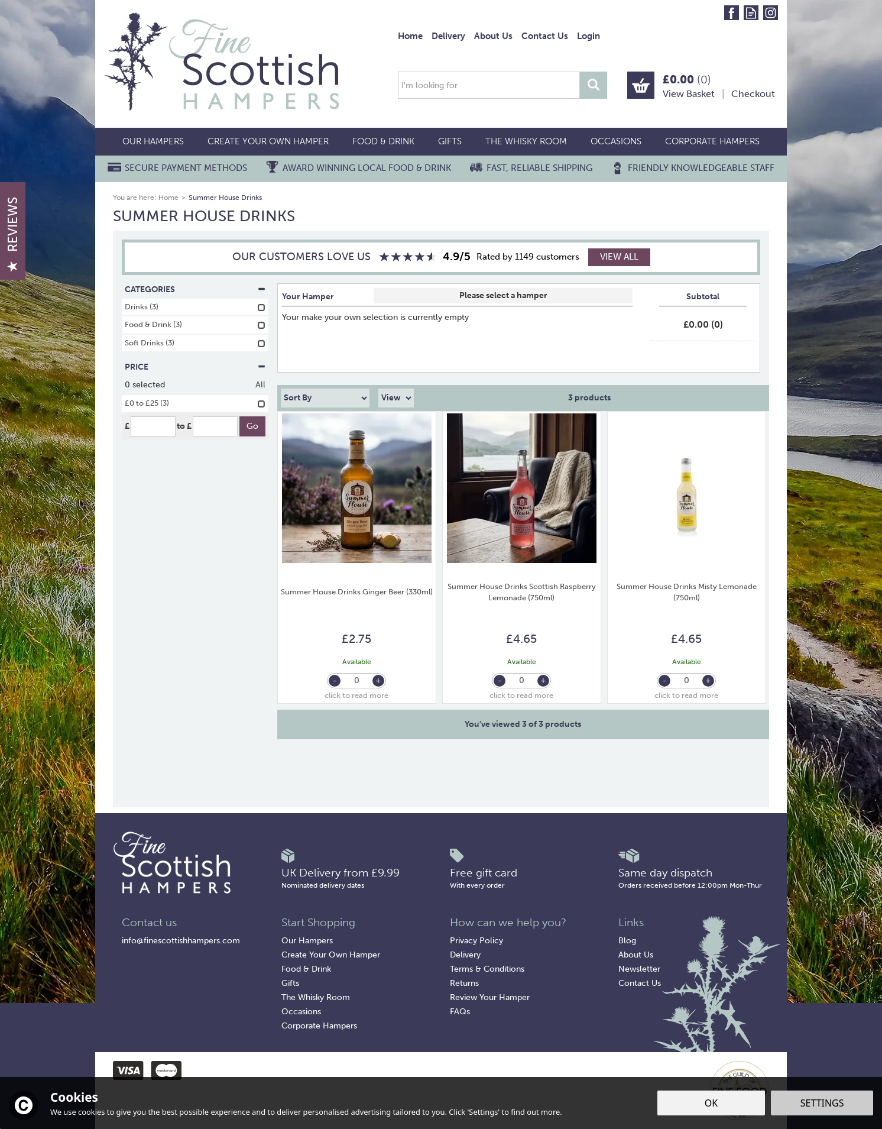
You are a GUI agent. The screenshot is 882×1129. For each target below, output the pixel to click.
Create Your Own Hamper (330, 955)
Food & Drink (306, 969)
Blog (627, 941)
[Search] (489, 85)
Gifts (290, 983)
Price (195, 367)
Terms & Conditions (487, 969)
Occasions (301, 1012)
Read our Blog (751, 12)
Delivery (465, 955)
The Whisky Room (315, 997)
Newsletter (639, 969)
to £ (184, 426)
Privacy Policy (476, 941)
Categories (195, 289)
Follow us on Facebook (731, 12)
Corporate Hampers (319, 1026)
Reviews (13, 234)
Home (410, 36)
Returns (464, 983)
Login (588, 36)
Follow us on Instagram (770, 12)
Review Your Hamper (490, 997)
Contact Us (639, 983)
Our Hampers (307, 941)
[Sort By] (325, 398)
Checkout (753, 93)
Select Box (503, 295)
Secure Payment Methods (186, 168)
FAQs (460, 1012)
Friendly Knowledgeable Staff (701, 168)
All (260, 385)
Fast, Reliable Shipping (539, 168)
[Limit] (396, 398)
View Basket (689, 93)
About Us (635, 955)
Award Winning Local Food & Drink (367, 168)
